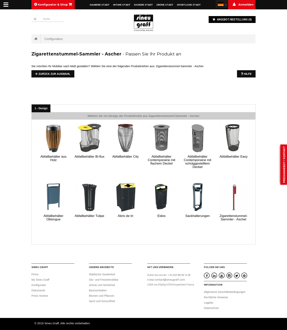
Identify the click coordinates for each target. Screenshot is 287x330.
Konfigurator (38, 285)
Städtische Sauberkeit (102, 274)
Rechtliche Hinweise (216, 297)
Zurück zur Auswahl (52, 73)
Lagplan (208, 302)
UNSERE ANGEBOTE (101, 267)
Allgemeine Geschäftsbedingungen (224, 291)
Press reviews (39, 295)
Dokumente (38, 290)
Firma (34, 274)
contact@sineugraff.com (170, 279)
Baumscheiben (98, 290)
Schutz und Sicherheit (102, 285)
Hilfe (246, 73)
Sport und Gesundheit (102, 301)
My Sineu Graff (40, 279)
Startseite (36, 38)
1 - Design (41, 108)
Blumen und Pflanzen (101, 295)
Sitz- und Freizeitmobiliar (103, 279)
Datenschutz (211, 308)
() (234, 19)
